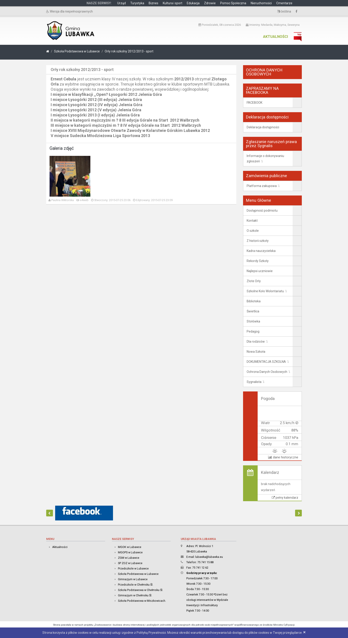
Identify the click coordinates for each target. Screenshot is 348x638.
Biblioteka (254, 301)
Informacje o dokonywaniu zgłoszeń (265, 158)
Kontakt (252, 220)
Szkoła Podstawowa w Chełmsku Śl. (140, 590)
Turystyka (137, 3)
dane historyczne (283, 457)
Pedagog (253, 331)
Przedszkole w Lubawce (133, 568)
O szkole (253, 230)
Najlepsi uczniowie (260, 271)
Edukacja (193, 3)
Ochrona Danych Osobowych (267, 372)
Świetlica (253, 311)
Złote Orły (254, 281)
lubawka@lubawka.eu (209, 557)
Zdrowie (210, 3)
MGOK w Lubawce (129, 547)
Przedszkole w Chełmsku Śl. (135, 584)
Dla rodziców (256, 341)
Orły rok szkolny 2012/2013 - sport (129, 51)
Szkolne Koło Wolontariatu (265, 291)
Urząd (121, 3)
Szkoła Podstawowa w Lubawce (77, 51)
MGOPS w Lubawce (130, 552)
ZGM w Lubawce (128, 557)
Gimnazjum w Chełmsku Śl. (135, 595)
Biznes (153, 3)
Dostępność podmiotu (262, 210)
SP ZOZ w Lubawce (130, 563)
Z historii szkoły (258, 241)
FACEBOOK (254, 102)
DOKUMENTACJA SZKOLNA (266, 361)
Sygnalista (254, 382)
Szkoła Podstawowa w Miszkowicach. (142, 600)
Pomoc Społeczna (233, 3)
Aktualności (275, 36)
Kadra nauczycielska (261, 251)
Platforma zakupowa (262, 186)
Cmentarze (284, 3)
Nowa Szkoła (256, 351)
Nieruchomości (261, 3)
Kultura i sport (172, 3)
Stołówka (253, 321)
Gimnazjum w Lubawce (133, 579)
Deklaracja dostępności (263, 127)
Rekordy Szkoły (258, 261)
